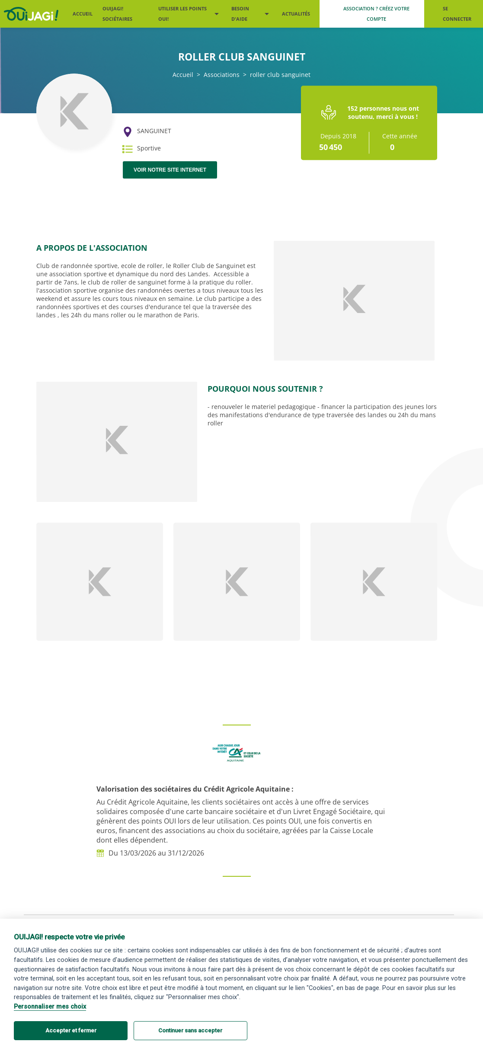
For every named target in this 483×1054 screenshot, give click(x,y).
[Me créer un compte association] (372, 14)
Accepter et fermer (70, 1030)
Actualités (296, 13)
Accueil (83, 13)
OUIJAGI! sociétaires (117, 13)
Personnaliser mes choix (50, 1006)
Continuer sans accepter (190, 1030)
